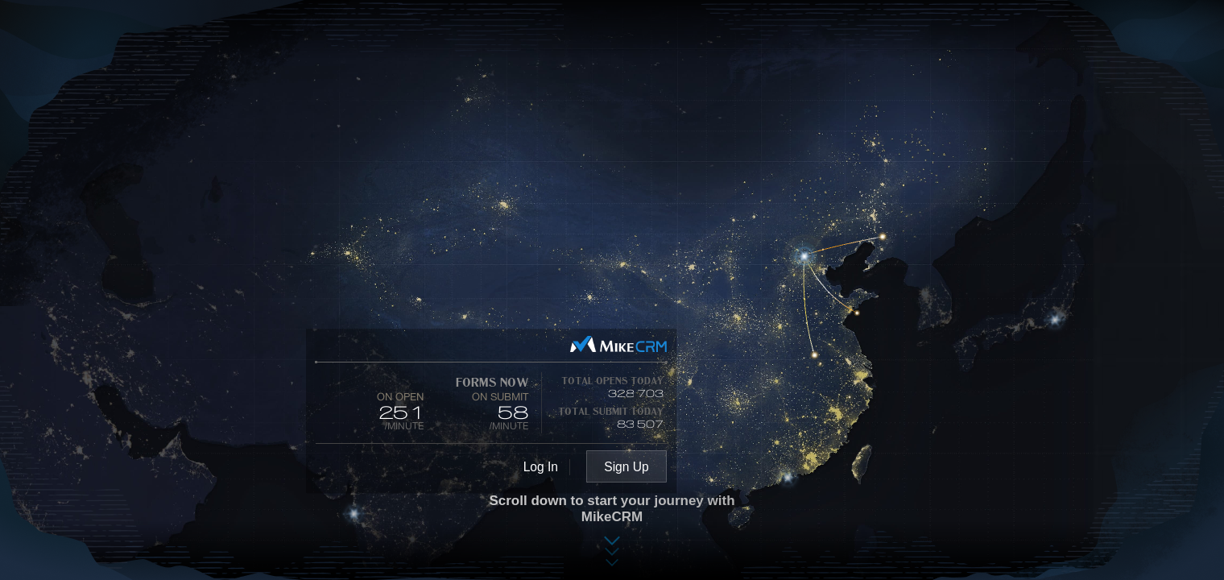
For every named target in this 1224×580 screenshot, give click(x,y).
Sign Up (626, 467)
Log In (540, 467)
